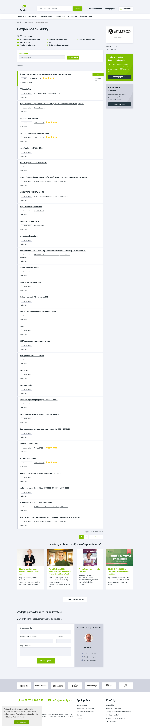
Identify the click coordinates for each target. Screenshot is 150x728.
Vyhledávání (23, 53)
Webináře (22, 16)
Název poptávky (26, 628)
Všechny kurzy (24, 36)
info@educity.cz (90, 657)
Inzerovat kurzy (95, 9)
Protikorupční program (28, 45)
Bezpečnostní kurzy (42, 22)
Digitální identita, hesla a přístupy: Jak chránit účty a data (29, 571)
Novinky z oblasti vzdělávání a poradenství (75, 544)
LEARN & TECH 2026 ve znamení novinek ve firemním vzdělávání (119, 571)
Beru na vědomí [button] (21, 722)
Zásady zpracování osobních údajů (118, 711)
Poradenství (72, 16)
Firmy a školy (33, 16)
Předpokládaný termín (28, 637)
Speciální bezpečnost (87, 39)
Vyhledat (73, 57)
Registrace (118, 708)
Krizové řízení (25, 42)
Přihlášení (125, 9)
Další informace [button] (18, 717)
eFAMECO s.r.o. (119, 38)
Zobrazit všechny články (75, 599)
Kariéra (79, 715)
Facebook (111, 721)
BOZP (51, 42)
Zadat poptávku (110, 9)
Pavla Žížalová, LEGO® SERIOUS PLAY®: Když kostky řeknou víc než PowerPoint (60, 571)
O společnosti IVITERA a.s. (115, 718)
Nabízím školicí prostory (85, 708)
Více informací (119, 104)
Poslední (98, 537)
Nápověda (110, 705)
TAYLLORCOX (111, 50)
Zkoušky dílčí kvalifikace (58, 39)
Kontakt (79, 718)
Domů (19, 22)
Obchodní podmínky (113, 715)
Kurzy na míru (60, 16)
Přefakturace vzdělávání (85, 711)
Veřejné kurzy (46, 16)
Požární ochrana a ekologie (59, 45)
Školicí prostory (86, 16)
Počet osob (60, 637)
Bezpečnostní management (30, 39)
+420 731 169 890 (31, 700)
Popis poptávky (25, 645)
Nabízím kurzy (82, 705)
